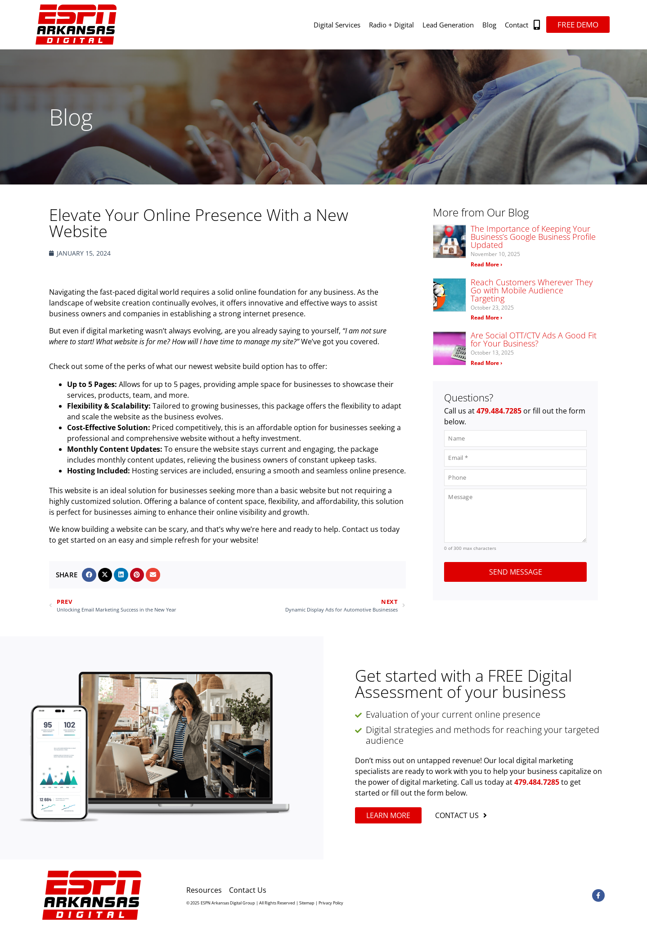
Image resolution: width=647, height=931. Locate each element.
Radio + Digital (391, 24)
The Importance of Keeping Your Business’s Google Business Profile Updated (533, 236)
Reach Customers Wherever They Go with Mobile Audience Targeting (532, 290)
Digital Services (337, 24)
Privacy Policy (331, 903)
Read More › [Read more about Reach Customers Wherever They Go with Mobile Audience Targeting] (486, 317)
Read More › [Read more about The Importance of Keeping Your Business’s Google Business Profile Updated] (486, 264)
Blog (489, 24)
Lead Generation (448, 24)
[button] (537, 24)
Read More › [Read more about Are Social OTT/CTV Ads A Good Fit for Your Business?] (486, 363)
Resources (204, 890)
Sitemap (307, 903)
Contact (516, 24)
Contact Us (247, 890)
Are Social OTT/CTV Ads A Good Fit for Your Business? (534, 339)
